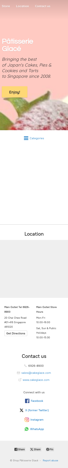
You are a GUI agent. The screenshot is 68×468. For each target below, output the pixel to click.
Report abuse (50, 460)
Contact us (42, 6)
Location (22, 6)
